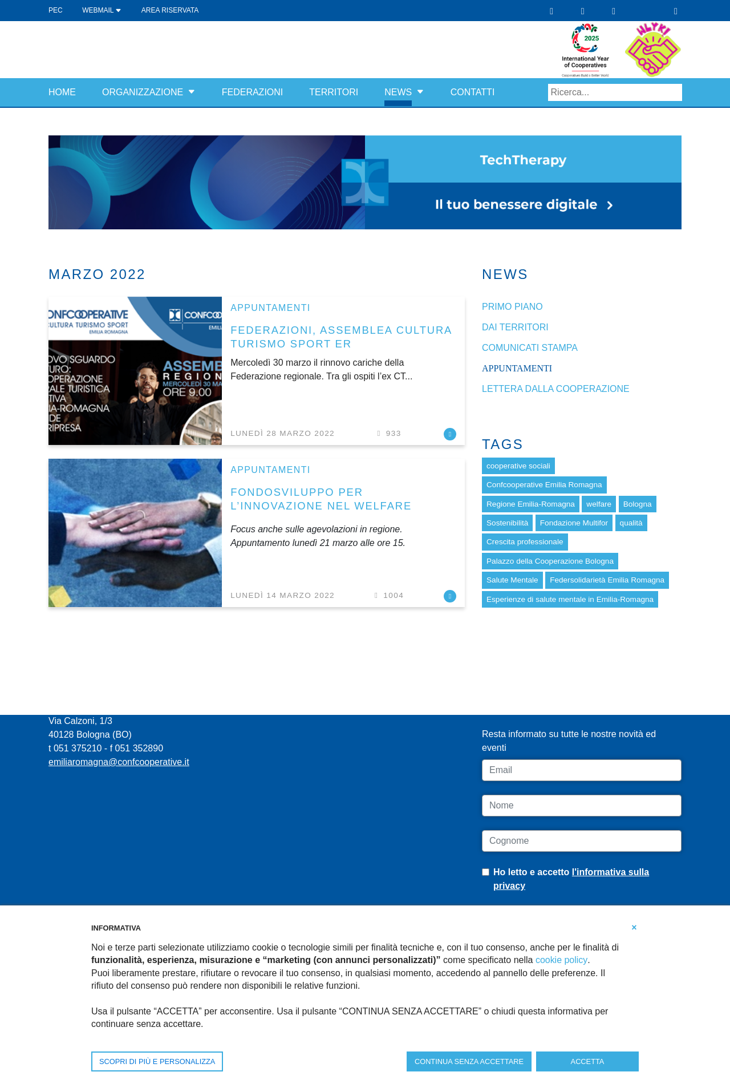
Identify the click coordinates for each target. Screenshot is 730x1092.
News (398, 92)
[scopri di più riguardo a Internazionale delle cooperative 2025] (592, 49)
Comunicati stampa (530, 348)
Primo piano (512, 307)
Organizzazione (142, 92)
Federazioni (252, 92)
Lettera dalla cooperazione (556, 389)
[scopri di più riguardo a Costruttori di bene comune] (653, 49)
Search (673, 92)
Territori (333, 92)
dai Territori (515, 327)
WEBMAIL (101, 10)
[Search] (615, 92)
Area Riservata (169, 10)
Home (62, 92)
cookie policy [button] (561, 960)
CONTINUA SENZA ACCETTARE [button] (469, 1061)
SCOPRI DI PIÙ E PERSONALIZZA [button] (157, 1061)
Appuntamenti (270, 308)
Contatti (473, 92)
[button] (192, 92)
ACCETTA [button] (588, 1061)
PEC (55, 10)
